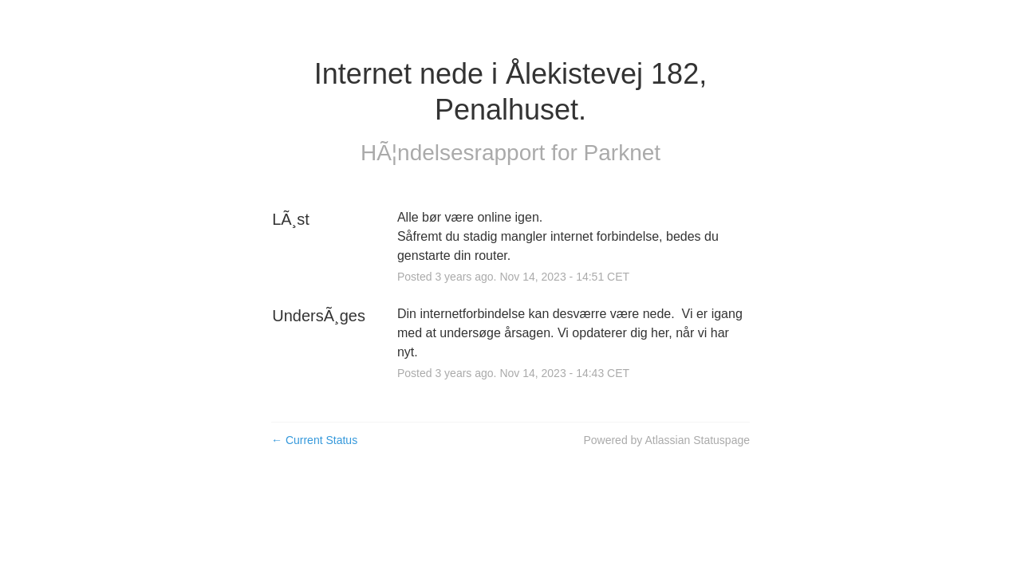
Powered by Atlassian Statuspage (666, 440)
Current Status (314, 440)
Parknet (622, 152)
